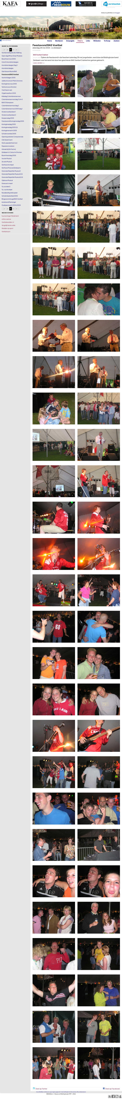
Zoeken (116, 41)
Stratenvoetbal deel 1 (9, 112)
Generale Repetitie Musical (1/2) (12, 174)
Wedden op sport (7, 228)
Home (49, 41)
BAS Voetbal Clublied (40, 55)
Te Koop (107, 41)
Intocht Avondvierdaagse (10, 62)
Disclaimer (73, 1091)
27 (4, 50)
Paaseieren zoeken (8, 146)
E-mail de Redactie (65, 1091)
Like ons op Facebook (6, 40)
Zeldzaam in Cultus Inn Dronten (12, 152)
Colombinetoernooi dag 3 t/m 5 (12, 99)
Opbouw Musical (7, 180)
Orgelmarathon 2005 (9, 93)
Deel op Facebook (112, 1088)
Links (88, 41)
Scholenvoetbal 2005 (9, 133)
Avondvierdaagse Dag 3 (9, 65)
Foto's (80, 41)
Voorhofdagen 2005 (8, 77)
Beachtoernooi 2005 (9, 59)
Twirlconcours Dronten (9, 87)
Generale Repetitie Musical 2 (11, 171)
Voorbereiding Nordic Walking (11, 53)
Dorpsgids (70, 41)
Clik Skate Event (7, 140)
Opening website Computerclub (12, 137)
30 (13, 50)
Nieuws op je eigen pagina (52, 1091)
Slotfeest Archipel (8, 165)
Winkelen (97, 41)
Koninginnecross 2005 (9, 84)
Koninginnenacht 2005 (9, 130)
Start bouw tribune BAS (9, 71)
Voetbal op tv (6, 231)
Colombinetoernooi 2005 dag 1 (12, 109)
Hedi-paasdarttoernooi (9, 143)
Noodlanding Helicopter (10, 193)
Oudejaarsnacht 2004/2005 (11, 205)
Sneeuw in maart (7, 183)
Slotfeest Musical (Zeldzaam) (11, 168)
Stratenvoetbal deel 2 (9, 115)
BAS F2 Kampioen (7, 102)
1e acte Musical (6, 158)
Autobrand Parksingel (9, 202)
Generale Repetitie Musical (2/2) (12, 177)
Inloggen (117, 13)
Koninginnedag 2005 (9, 124)
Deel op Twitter (41, 1088)
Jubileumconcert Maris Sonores (12, 81)
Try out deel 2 (6, 186)
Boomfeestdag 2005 (9, 155)
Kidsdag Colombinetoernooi (11, 96)
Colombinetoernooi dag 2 (10, 105)
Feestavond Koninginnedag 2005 (13, 121)
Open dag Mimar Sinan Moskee (12, 56)
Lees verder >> (39, 63)
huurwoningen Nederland (10, 216)
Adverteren (83, 1091)
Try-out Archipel (7, 189)
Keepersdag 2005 (8, 118)
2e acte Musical (7, 161)
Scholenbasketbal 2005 (10, 196)
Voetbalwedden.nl (8, 222)
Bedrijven (59, 41)
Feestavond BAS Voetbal (10, 74)
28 (7, 50)
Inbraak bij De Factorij (9, 149)
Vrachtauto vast (7, 90)
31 (16, 50)
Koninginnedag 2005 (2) (10, 127)
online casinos (6, 219)
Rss (78, 1091)
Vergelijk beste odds (8, 225)
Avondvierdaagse (7, 68)
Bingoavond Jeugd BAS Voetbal (12, 199)
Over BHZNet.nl (40, 1091)
